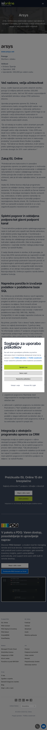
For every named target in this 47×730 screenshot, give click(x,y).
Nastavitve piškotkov (23, 379)
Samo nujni (23, 373)
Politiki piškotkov (20, 358)
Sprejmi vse (23, 367)
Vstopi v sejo (15, 385)
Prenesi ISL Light (30, 385)
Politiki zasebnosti (35, 358)
